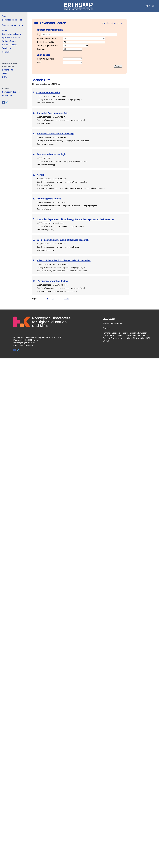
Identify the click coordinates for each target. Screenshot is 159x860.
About (5, 30)
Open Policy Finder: (45, 58)
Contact (6, 51)
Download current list (12, 19)
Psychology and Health (49, 198)
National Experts (10, 44)
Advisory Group (9, 41)
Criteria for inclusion (11, 34)
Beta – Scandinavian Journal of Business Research (62, 240)
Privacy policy (109, 318)
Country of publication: (47, 45)
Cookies (106, 328)
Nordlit (40, 174)
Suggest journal (9, 25)
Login (150, 5)
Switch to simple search (113, 23)
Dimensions (7, 69)
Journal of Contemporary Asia (52, 113)
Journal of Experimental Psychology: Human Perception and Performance (75, 219)
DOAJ (4, 77)
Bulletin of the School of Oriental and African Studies (64, 260)
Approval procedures (11, 37)
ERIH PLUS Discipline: (47, 38)
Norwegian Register (11, 91)
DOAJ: (40, 62)
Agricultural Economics (48, 92)
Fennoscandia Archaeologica (52, 154)
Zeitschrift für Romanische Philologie (55, 133)
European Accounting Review (53, 281)
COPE (4, 73)
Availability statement (113, 323)
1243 (66, 298)
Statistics (6, 48)
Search (5, 16)
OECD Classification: (46, 42)
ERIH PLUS (7, 95)
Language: (41, 49)
